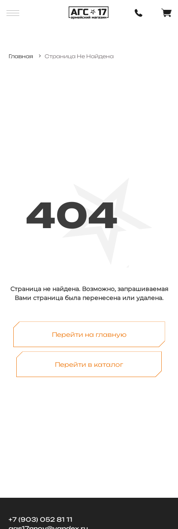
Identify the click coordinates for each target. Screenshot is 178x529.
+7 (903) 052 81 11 (40, 519)
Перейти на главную (89, 334)
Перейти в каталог (89, 364)
